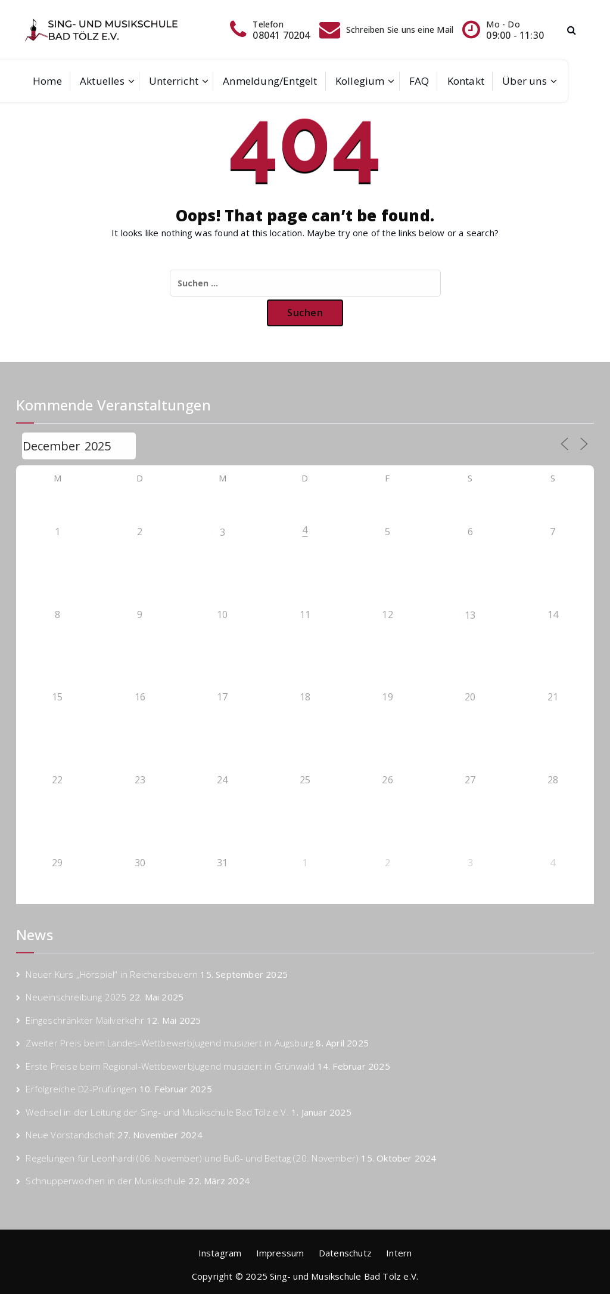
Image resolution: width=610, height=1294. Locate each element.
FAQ (419, 81)
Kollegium (360, 81)
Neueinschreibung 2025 (76, 997)
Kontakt (465, 81)
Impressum (280, 1253)
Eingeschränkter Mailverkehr (85, 1020)
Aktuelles (102, 81)
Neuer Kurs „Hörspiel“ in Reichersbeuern (112, 974)
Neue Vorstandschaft (70, 1135)
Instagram (220, 1253)
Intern (399, 1253)
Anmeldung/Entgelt (270, 81)
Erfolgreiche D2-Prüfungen (81, 1089)
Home (47, 81)
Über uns (524, 81)
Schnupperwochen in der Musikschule (106, 1181)
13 (470, 615)
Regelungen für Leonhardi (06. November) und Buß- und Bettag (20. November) (192, 1158)
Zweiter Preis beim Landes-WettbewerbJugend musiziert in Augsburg (169, 1043)
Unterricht (173, 81)
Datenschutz (345, 1253)
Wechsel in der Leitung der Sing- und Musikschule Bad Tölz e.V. (157, 1112)
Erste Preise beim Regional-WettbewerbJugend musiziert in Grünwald (170, 1066)
